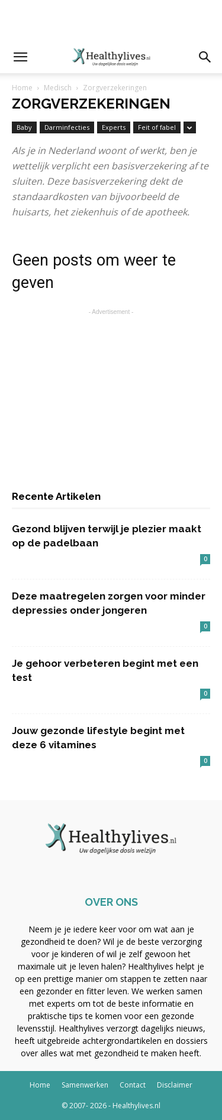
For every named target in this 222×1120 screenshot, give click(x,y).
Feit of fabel (157, 127)
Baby (24, 127)
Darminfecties (66, 127)
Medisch (58, 88)
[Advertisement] (111, 20)
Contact (133, 1085)
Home (22, 88)
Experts (114, 127)
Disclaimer (174, 1085)
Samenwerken (85, 1085)
